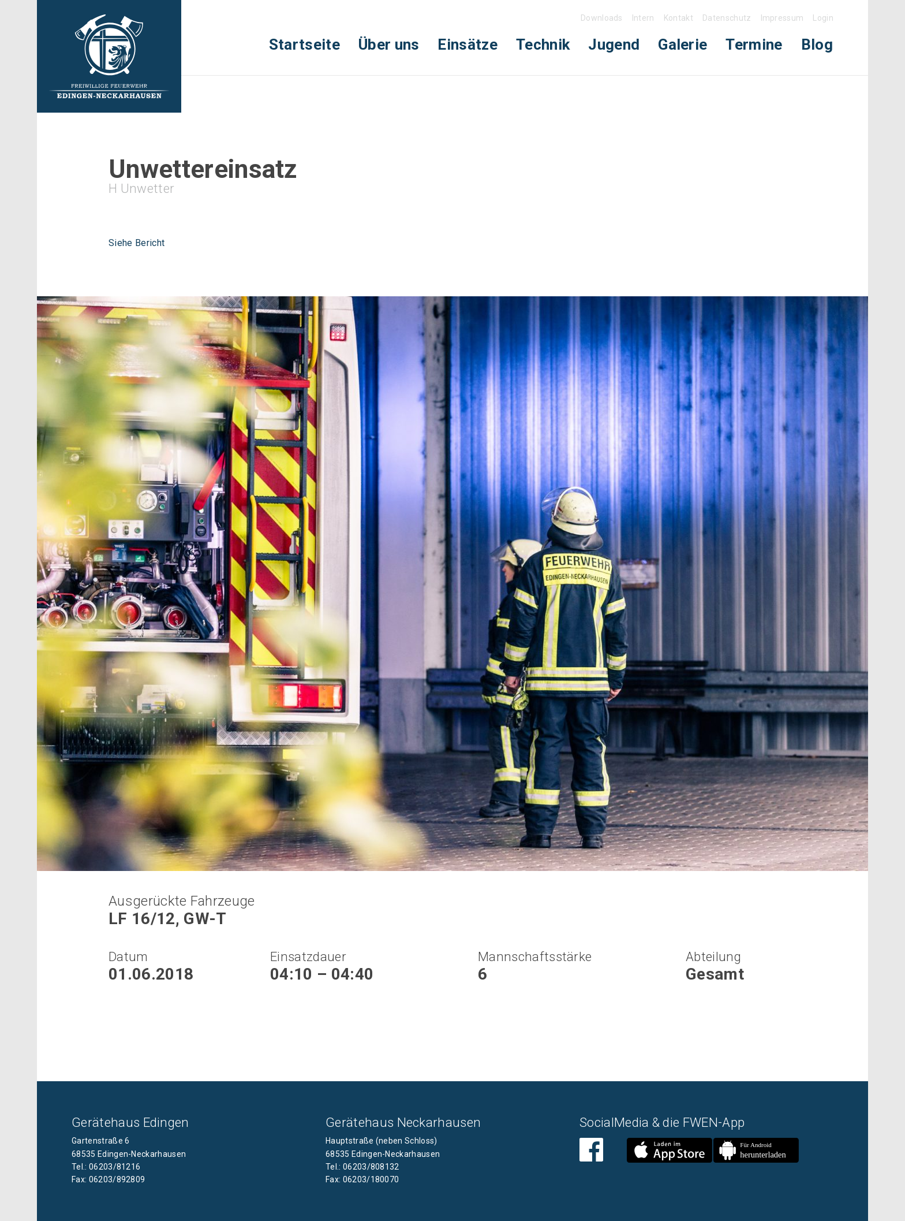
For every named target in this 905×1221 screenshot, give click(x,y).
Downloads (602, 18)
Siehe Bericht (136, 242)
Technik (543, 44)
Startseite (304, 44)
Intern (643, 18)
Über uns (389, 44)
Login (823, 18)
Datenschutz (726, 18)
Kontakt (678, 18)
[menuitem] (304, 44)
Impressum (782, 18)
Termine (754, 44)
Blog (817, 44)
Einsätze (467, 44)
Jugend (614, 44)
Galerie (682, 44)
